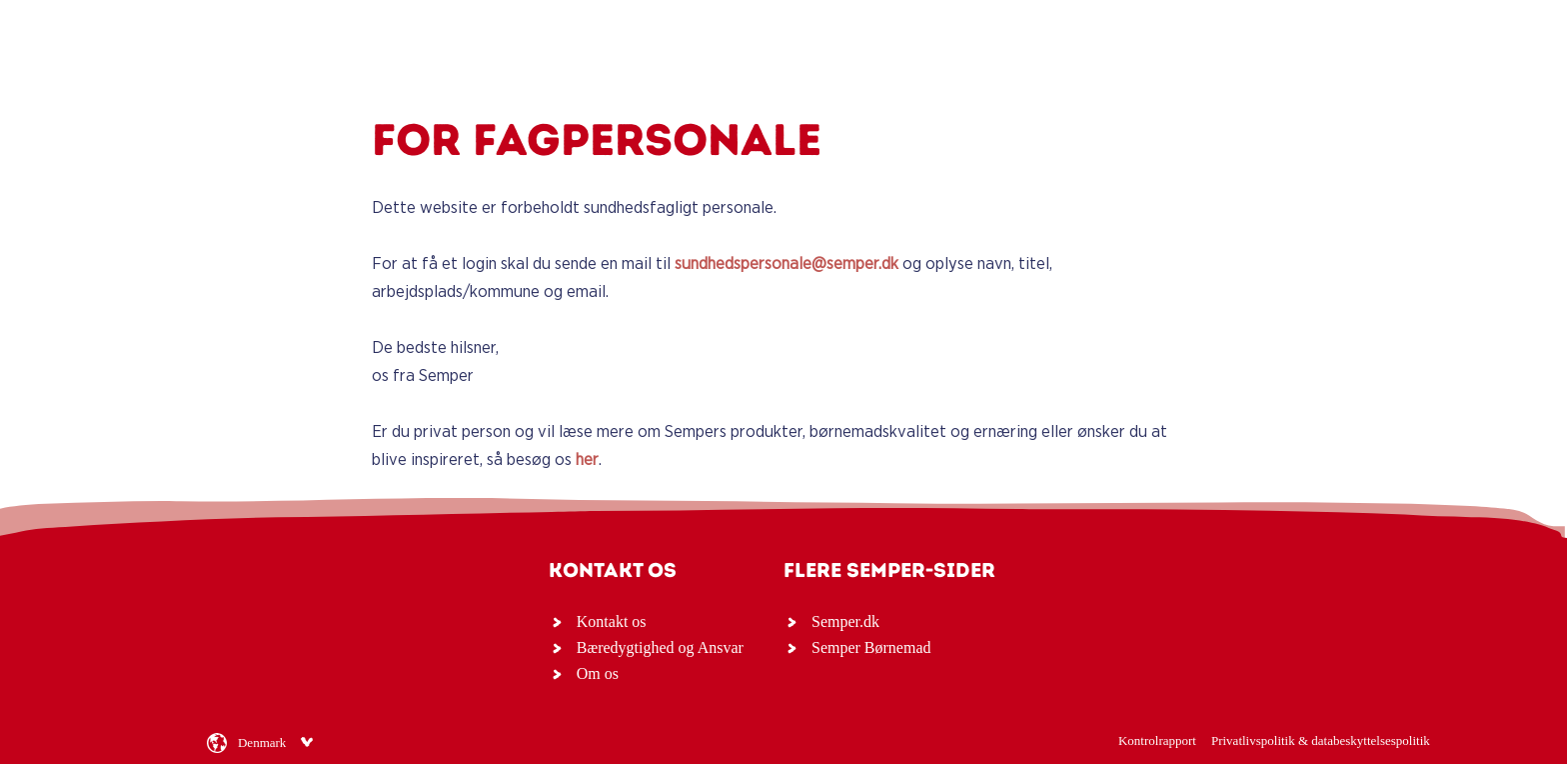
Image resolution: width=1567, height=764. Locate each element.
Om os (598, 673)
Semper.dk (845, 621)
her (587, 459)
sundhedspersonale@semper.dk (786, 263)
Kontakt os (612, 621)
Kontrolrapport (1157, 740)
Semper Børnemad (871, 647)
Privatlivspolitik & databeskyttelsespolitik (1320, 740)
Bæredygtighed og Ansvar (660, 647)
